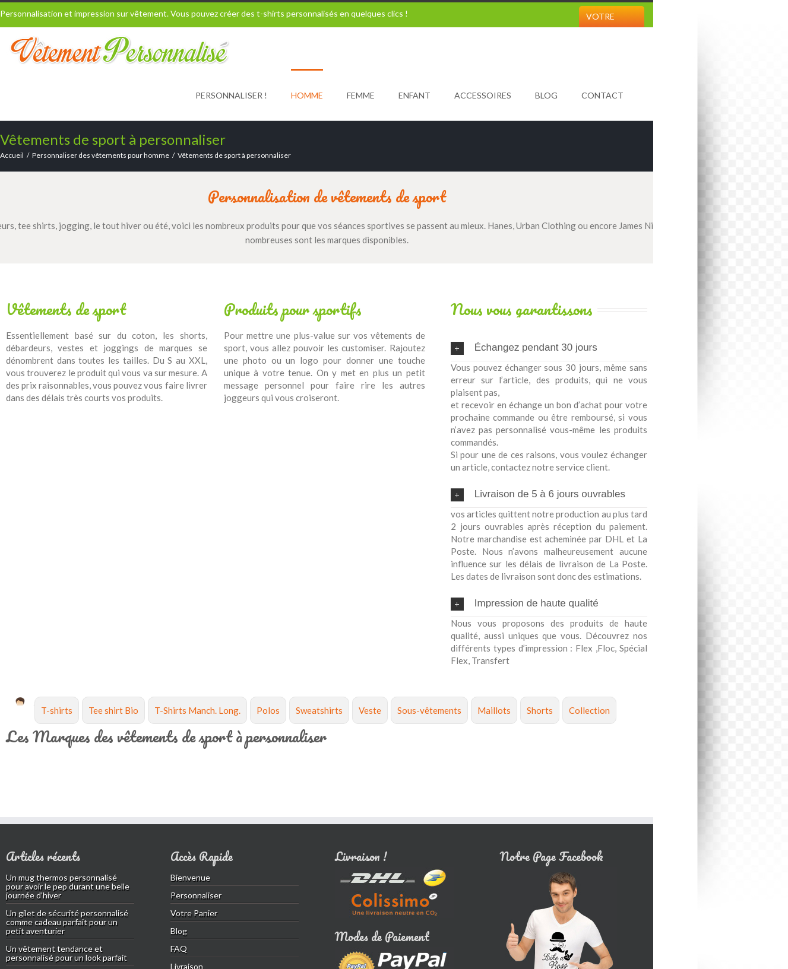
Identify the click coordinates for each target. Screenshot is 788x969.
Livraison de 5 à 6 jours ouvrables (538, 494)
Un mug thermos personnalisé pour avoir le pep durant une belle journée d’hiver (67, 886)
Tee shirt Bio (113, 710)
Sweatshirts (319, 710)
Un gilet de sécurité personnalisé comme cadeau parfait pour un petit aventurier (67, 922)
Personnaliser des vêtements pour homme (100, 155)
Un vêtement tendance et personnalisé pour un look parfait (66, 952)
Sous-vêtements (429, 710)
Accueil (12, 155)
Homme (307, 95)
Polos (268, 710)
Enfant (414, 95)
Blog (546, 95)
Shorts (540, 710)
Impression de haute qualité (525, 604)
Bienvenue (190, 877)
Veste (370, 710)
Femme (361, 95)
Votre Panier (601, 27)
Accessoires (482, 95)
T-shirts (56, 710)
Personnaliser (195, 895)
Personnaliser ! (231, 95)
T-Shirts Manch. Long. (197, 710)
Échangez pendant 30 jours (524, 348)
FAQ (178, 948)
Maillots (494, 710)
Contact (602, 95)
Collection (589, 710)
